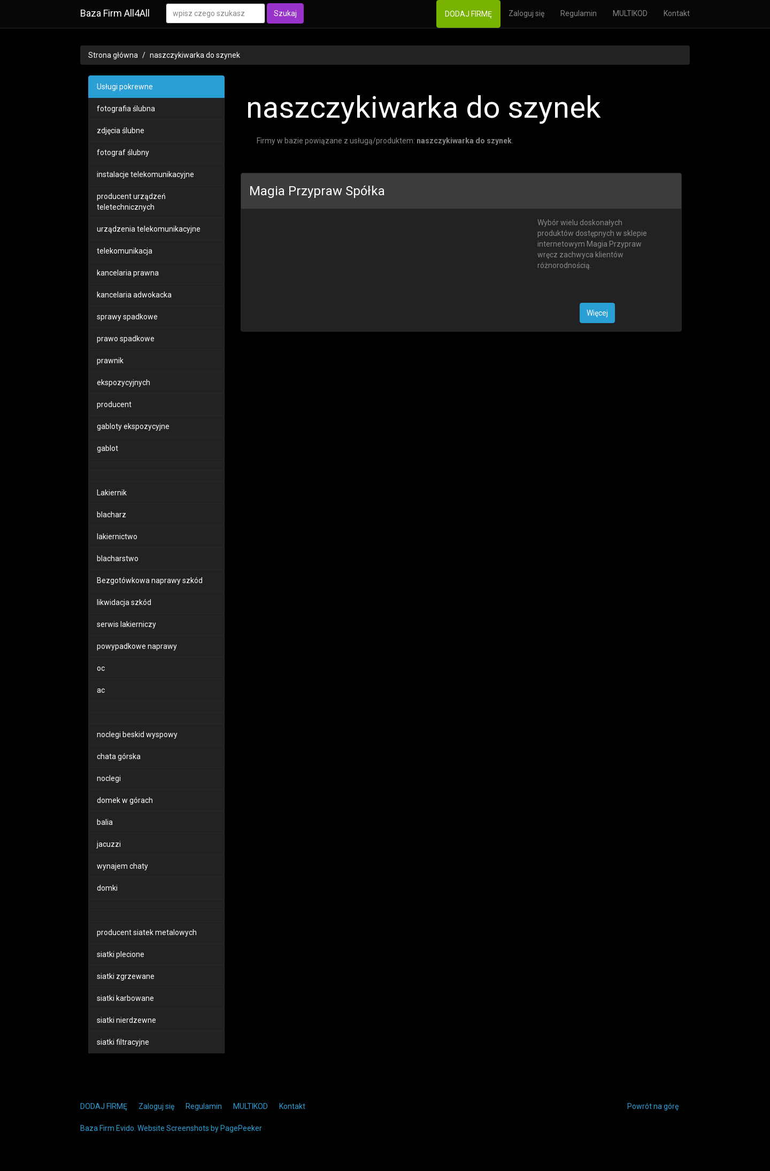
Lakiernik (112, 492)
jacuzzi (109, 844)
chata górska (119, 756)
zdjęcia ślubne (120, 130)
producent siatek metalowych (147, 932)
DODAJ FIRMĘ (468, 14)
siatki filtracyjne (123, 1042)
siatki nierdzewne (126, 1020)
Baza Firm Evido (107, 1128)
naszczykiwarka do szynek (195, 55)
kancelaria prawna (128, 273)
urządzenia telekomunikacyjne (149, 229)
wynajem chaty (122, 866)
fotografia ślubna (126, 108)
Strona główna (113, 55)
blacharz (111, 514)
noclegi (109, 778)
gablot (107, 448)
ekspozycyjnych (123, 382)
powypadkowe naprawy (137, 646)
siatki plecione (120, 954)
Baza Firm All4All (115, 13)
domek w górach (125, 800)
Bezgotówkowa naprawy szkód (150, 580)
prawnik (110, 360)
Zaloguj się (526, 13)
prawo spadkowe (126, 338)
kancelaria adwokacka (134, 294)
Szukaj (285, 13)
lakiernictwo (117, 536)
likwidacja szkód (124, 602)
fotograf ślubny (123, 152)
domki (107, 888)
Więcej (597, 313)
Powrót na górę (653, 1106)
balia (105, 822)
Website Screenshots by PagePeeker (199, 1128)
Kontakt (677, 13)
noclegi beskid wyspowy (137, 734)
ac (101, 690)
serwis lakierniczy (126, 624)
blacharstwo (117, 558)
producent (114, 404)
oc (101, 668)
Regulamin (578, 13)
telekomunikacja (124, 251)
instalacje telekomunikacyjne (145, 174)
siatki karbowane (125, 998)
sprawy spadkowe (127, 316)
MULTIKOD (630, 13)
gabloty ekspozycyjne (133, 426)
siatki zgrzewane (126, 976)
